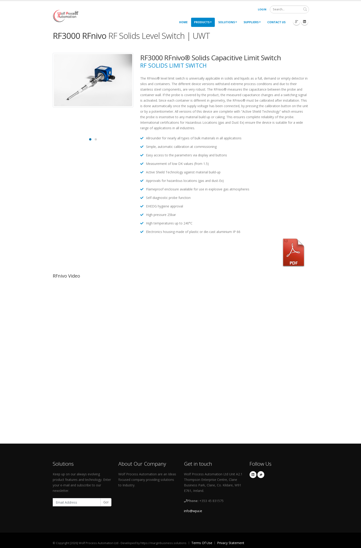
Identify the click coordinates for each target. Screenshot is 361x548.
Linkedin (253, 474)
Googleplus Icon (296, 21)
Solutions (227, 22)
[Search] (289, 9)
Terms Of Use (201, 543)
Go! (105, 502)
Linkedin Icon (304, 21)
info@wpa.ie (193, 511)
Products (203, 22)
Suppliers (252, 22)
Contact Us (276, 22)
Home (183, 22)
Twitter (260, 474)
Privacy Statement (230, 543)
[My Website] (65, 15)
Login (262, 9)
